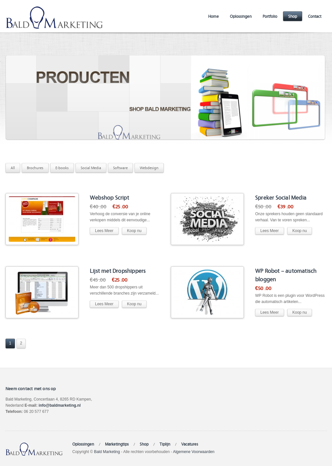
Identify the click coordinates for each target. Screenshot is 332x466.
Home (213, 16)
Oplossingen (241, 16)
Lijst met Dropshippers (118, 270)
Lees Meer (104, 230)
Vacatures (189, 444)
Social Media (91, 167)
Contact (314, 16)
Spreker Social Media (280, 197)
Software (120, 167)
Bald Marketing (107, 451)
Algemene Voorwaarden (193, 451)
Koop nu (134, 230)
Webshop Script (109, 197)
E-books (62, 167)
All (13, 167)
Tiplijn (165, 444)
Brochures (35, 167)
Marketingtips (117, 444)
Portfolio (270, 16)
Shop (292, 16)
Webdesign (149, 167)
